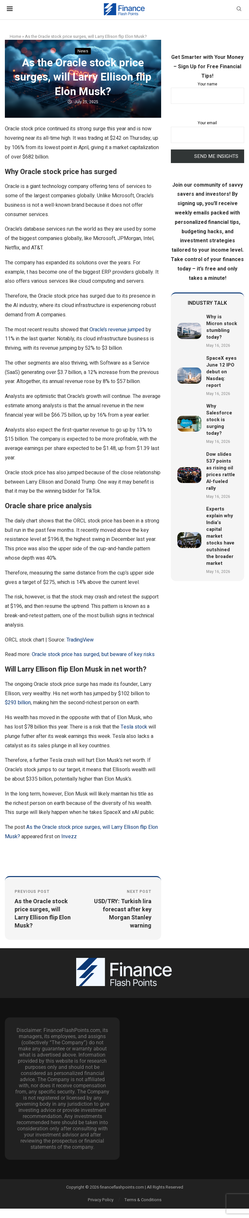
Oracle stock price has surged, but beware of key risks (93, 654)
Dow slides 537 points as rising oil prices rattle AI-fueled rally (220, 471)
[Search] (239, 9)
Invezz (69, 836)
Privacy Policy (100, 1200)
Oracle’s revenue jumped (116, 330)
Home (15, 36)
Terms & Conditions (142, 1200)
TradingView (80, 640)
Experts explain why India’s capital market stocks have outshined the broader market (220, 536)
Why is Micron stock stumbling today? (221, 327)
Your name (207, 92)
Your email (207, 131)
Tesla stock (134, 727)
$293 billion (18, 703)
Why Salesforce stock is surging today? (219, 419)
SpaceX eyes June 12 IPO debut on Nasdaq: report (221, 372)
